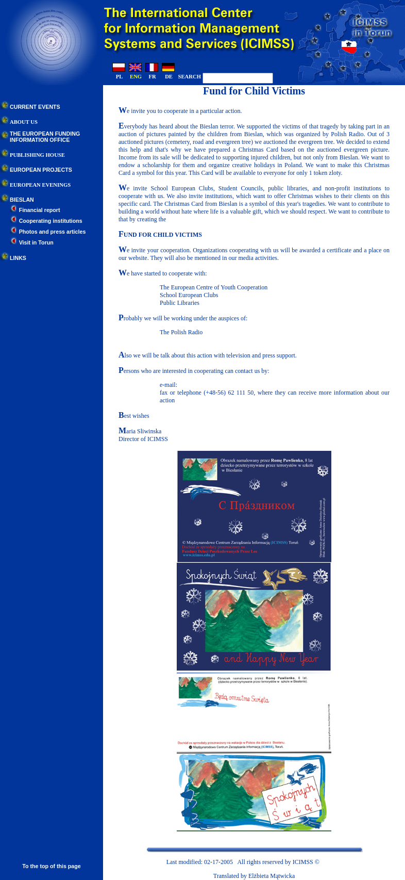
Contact (332, 862)
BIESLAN (22, 200)
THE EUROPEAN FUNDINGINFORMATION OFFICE (45, 137)
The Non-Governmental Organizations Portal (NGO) (225, 340)
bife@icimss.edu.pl (203, 384)
